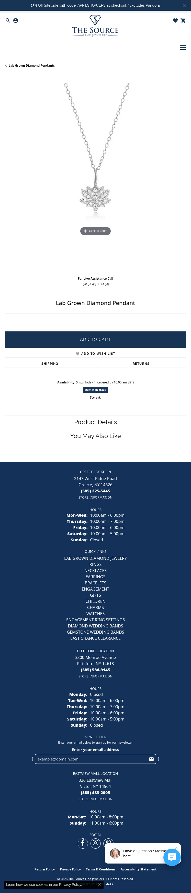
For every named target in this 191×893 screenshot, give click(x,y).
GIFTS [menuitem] (95, 595)
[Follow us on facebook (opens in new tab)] (83, 843)
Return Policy (45, 869)
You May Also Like (95, 435)
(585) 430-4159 (95, 284)
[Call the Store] (95, 491)
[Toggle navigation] (183, 47)
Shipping (50, 364)
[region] (95, 174)
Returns (141, 364)
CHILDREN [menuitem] (95, 601)
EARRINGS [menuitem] (95, 577)
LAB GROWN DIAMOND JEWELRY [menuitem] (95, 558)
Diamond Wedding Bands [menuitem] (95, 626)
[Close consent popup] (99, 884)
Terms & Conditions (101, 869)
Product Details (95, 422)
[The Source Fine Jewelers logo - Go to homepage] (95, 26)
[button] (8, 20)
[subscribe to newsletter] (152, 759)
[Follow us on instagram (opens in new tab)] (96, 843)
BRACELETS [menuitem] (95, 583)
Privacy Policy (70, 869)
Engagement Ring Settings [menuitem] (95, 620)
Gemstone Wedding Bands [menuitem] (95, 632)
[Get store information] (95, 497)
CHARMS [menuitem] (95, 607)
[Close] (185, 5)
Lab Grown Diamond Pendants (32, 65)
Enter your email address (95, 749)
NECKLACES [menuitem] (95, 570)
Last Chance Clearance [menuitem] (95, 638)
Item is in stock (95, 390)
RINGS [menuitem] (95, 564)
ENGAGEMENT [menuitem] (95, 589)
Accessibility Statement (138, 869)
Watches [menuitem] (95, 613)
